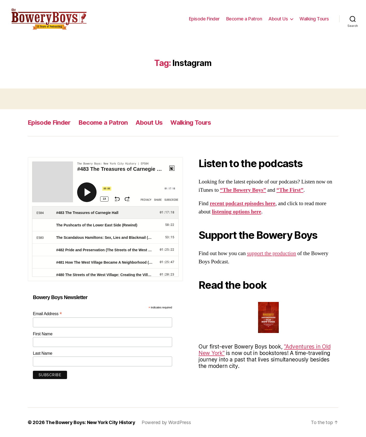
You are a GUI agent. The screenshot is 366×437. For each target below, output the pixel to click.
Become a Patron (244, 18)
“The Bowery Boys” (243, 190)
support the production (271, 253)
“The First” (289, 190)
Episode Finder (204, 18)
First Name (43, 334)
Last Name (42, 353)
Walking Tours (314, 18)
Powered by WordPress (166, 422)
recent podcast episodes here (242, 203)
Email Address (47, 314)
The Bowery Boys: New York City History (90, 422)
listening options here (236, 211)
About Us (278, 18)
